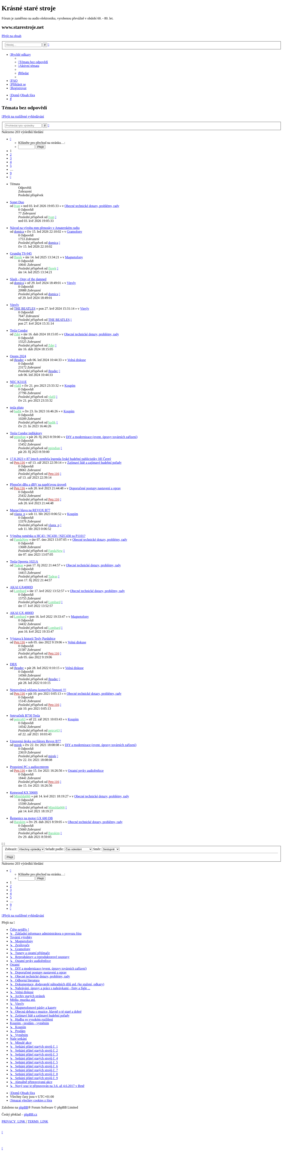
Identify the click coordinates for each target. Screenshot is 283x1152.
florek (18, 257)
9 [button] (11, 173)
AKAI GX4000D (21, 587)
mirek (18, 745)
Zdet (17, 334)
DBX (13, 664)
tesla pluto (17, 407)
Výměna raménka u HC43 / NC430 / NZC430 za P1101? (47, 536)
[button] (10, 139)
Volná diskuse (76, 360)
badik (18, 411)
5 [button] (11, 165)
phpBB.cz (30, 1114)
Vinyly (71, 283)
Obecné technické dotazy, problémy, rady (92, 206)
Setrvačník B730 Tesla (25, 715)
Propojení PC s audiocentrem (29, 767)
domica (19, 231)
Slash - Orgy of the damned (28, 279)
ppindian (20, 437)
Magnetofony (74, 257)
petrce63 (19, 719)
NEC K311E (18, 382)
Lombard (20, 591)
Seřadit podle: (68, 849)
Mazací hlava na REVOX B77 (30, 510)
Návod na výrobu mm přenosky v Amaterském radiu (44, 228)
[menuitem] (33, 62)
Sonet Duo (17, 202)
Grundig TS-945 (21, 253)
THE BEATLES (25, 308)
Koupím (70, 385)
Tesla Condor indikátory (26, 433)
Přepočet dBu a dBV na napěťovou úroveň (38, 484)
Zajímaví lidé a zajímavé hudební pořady (94, 462)
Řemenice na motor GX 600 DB (31, 818)
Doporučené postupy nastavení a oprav (95, 488)
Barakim (19, 822)
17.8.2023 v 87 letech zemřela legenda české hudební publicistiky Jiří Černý (60, 459)
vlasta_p (19, 514)
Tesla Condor (19, 330)
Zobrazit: (25, 849)
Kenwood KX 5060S (24, 792)
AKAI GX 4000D (22, 613)
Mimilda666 (22, 796)
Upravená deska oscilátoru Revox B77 (35, 741)
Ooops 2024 (18, 356)
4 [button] (11, 162)
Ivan (17, 206)
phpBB (23, 1107)
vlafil (17, 385)
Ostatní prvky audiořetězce (86, 770)
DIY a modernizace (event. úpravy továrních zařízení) (101, 437)
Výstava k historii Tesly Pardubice (32, 638)
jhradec (19, 360)
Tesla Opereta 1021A (24, 561)
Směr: (106, 849)
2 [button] (11, 154)
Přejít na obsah (11, 36)
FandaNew (21, 539)
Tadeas (18, 565)
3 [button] (11, 158)
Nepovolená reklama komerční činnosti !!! (38, 690)
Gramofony (74, 231)
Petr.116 (19, 462)
